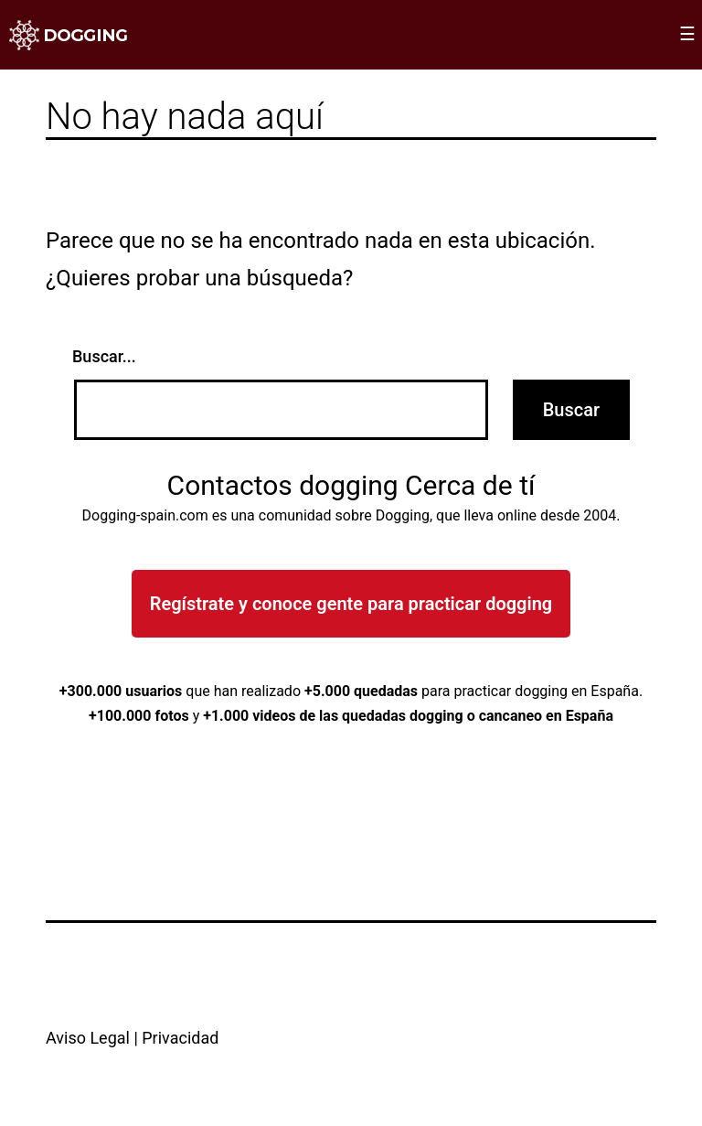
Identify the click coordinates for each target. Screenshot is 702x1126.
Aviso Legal (88, 1037)
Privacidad (180, 1037)
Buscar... (104, 356)
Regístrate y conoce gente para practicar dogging (351, 604)
